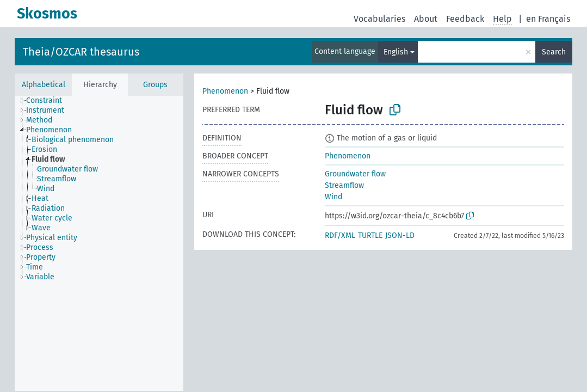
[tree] (99, 243)
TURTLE (370, 235)
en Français (548, 19)
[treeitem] (49, 101)
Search (554, 52)
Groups (155, 84)
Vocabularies (379, 19)
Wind (333, 196)
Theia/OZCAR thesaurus (81, 51)
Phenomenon (225, 91)
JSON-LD (400, 235)
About (425, 19)
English (396, 52)
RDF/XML (340, 235)
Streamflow (344, 185)
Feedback (465, 19)
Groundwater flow (355, 174)
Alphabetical (43, 84)
